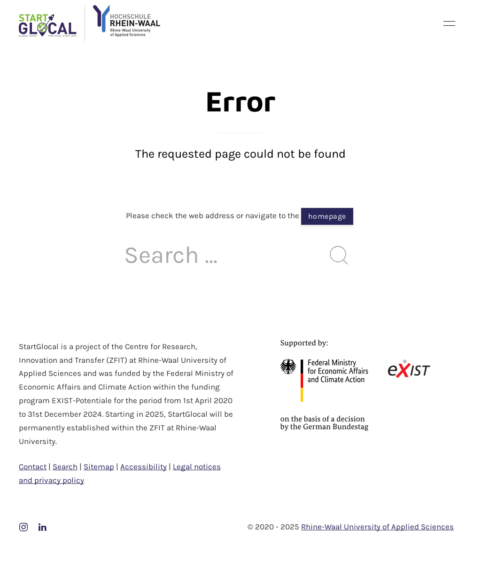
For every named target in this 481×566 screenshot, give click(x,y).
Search (65, 466)
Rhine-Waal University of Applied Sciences (377, 526)
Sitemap (99, 466)
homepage (327, 216)
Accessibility (143, 466)
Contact (33, 466)
